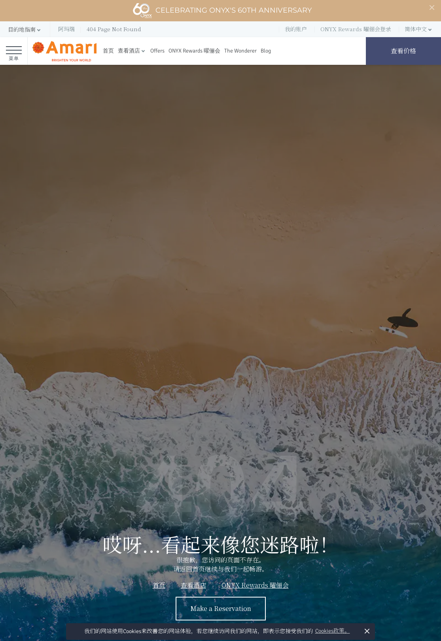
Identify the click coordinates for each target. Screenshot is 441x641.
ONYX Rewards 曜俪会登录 (355, 29)
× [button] (366, 630)
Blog (266, 50)
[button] (25, 29)
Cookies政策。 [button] (332, 631)
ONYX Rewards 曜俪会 (194, 50)
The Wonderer (240, 50)
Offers (157, 50)
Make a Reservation (220, 608)
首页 (108, 50)
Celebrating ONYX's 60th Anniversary (222, 11)
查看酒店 (129, 50)
